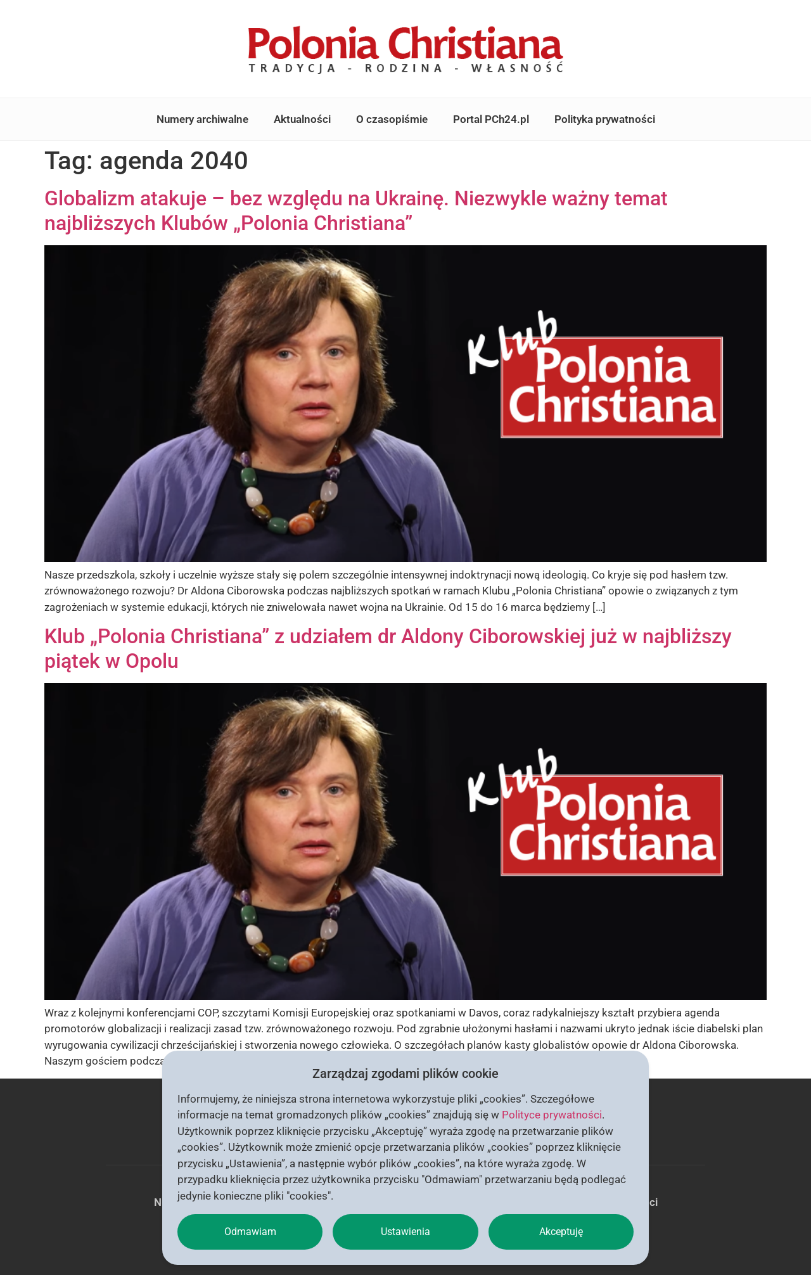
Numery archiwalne (202, 119)
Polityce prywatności (552, 1114)
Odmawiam (250, 1232)
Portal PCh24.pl (491, 119)
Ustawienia (405, 1232)
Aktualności (302, 119)
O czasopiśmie (392, 119)
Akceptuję (561, 1232)
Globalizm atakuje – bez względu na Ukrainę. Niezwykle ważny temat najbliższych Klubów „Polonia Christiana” (356, 210)
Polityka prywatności (604, 119)
